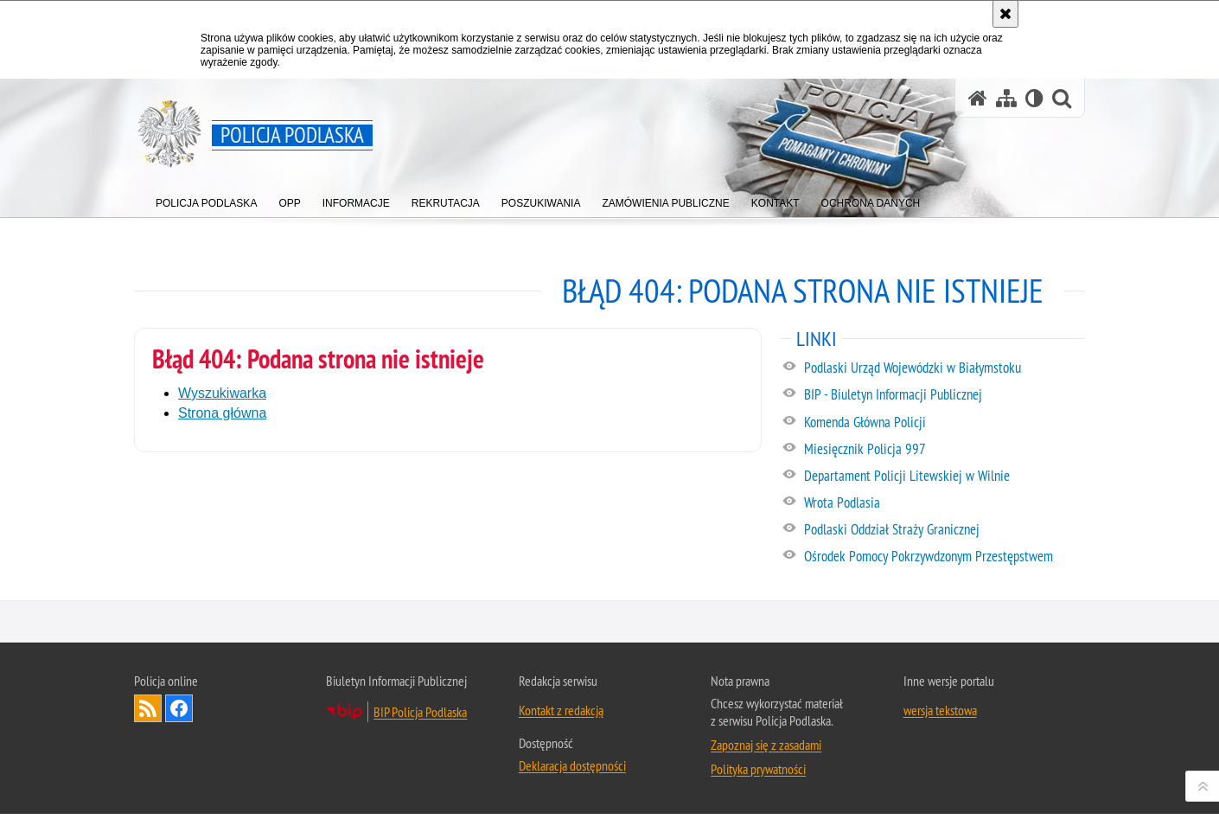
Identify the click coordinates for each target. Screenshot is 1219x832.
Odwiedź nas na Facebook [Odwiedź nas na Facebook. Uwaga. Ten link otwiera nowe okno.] (179, 799)
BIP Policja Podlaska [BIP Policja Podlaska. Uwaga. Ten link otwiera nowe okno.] (420, 802)
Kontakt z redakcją (561, 801)
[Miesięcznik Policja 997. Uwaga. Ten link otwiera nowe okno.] (943, 449)
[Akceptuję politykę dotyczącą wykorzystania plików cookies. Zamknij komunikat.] (1005, 14)
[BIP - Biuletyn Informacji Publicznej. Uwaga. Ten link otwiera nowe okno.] (943, 395)
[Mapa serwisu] (1006, 98)
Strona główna (222, 413)
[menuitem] (206, 199)
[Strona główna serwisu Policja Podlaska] (977, 98)
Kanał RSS (148, 799)
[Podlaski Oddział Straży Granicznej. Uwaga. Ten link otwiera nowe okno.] (943, 530)
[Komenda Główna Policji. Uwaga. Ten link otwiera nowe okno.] (943, 423)
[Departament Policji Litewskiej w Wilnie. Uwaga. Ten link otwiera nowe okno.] (943, 476)
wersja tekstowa (940, 801)
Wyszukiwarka (222, 393)
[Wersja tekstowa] (1034, 98)
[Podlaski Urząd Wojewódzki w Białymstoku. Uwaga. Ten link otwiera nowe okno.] (943, 368)
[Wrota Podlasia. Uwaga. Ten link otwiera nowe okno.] (943, 503)
